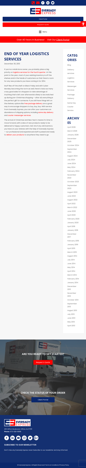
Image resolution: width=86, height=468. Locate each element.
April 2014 (71, 271)
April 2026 (71, 127)
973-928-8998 (15, 432)
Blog (69, 65)
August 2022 (72, 200)
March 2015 (72, 252)
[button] (83, 24)
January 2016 (72, 244)
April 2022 (71, 203)
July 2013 (71, 314)
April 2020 (71, 215)
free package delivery (33, 103)
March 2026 (72, 131)
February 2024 (73, 171)
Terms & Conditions (52, 465)
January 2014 (72, 282)
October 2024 (73, 145)
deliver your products (15, 135)
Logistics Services (70, 80)
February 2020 (73, 219)
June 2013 (71, 318)
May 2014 (71, 267)
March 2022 (72, 207)
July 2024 (71, 159)
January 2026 (73, 135)
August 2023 (72, 192)
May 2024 (71, 167)
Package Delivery (71, 96)
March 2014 (72, 275)
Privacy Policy (64, 465)
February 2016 (73, 241)
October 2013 (72, 300)
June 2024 (71, 163)
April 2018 (71, 226)
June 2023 (71, 196)
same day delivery (45, 112)
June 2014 (71, 263)
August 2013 (72, 310)
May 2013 (71, 322)
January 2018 (72, 230)
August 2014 (72, 256)
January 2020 (73, 222)
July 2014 (71, 260)
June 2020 (71, 211)
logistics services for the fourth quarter (29, 72)
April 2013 (71, 325)
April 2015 (71, 248)
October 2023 (73, 181)
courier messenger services (19, 115)
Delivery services (70, 71)
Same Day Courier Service (71, 107)
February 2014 (73, 279)
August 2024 (72, 156)
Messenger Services (72, 88)
